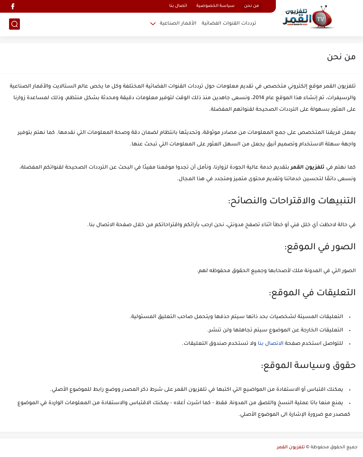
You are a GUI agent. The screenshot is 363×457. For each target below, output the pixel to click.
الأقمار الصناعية (178, 23)
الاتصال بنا (270, 344)
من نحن (251, 6)
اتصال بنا (178, 6)
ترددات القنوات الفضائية (229, 23)
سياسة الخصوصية (215, 6)
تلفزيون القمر (291, 447)
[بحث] (14, 24)
